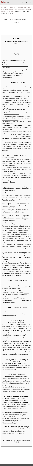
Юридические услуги (24, 7)
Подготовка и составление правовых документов (15, 9)
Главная (3, 7)
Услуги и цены (12, 7)
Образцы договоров (7, 11)
